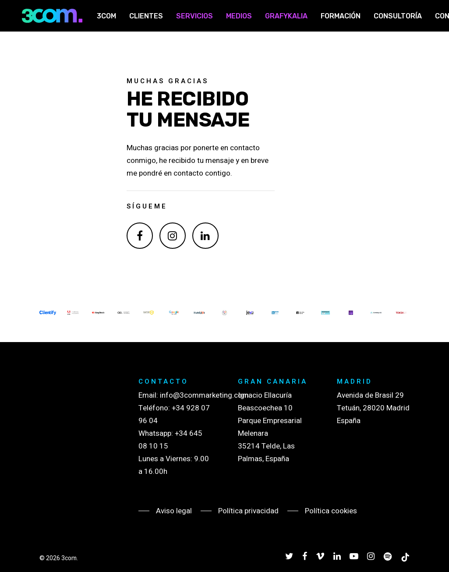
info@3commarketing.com (204, 395)
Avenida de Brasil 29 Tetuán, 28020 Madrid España (373, 408)
